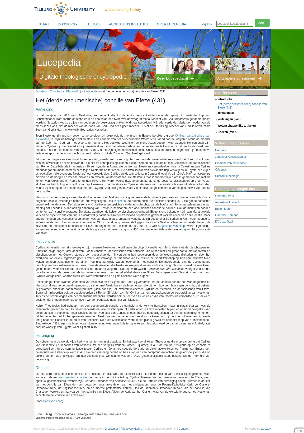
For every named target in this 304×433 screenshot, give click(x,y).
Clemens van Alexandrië (230, 163)
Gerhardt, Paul (224, 196)
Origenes (221, 169)
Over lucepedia (171, 24)
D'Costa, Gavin (224, 221)
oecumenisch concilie (73, 377)
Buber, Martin (223, 208)
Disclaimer (111, 428)
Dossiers (67, 24)
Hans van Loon (52, 401)
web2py (266, 428)
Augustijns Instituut (128, 24)
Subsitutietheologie (227, 176)
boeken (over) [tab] (225, 132)
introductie (90, 91)
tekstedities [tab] (224, 113)
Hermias (220, 150)
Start (44, 24)
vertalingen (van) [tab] (227, 119)
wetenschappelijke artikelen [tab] (235, 126)
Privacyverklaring (131, 428)
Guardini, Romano (226, 215)
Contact (183, 428)
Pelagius (143, 296)
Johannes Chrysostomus (231, 156)
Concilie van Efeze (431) (65, 91)
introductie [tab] (223, 99)
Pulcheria (120, 201)
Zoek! (262, 23)
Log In (206, 24)
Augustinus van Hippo (172, 226)
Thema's (93, 24)
